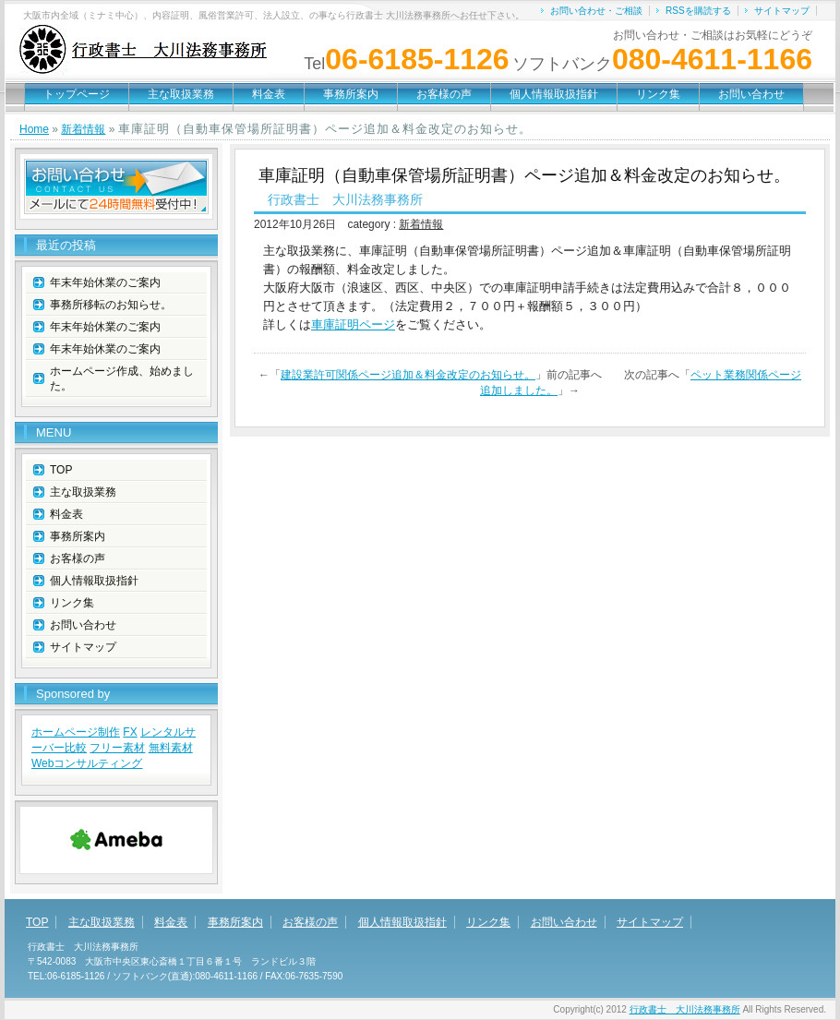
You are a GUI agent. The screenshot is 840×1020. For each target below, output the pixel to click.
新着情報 (83, 129)
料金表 (268, 94)
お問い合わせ (751, 94)
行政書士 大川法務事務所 (685, 1009)
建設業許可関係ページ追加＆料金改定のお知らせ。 (408, 374)
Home (34, 129)
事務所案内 (350, 94)
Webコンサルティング (86, 763)
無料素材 (171, 747)
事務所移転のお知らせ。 (111, 304)
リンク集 (658, 94)
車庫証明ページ (353, 324)
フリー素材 (117, 747)
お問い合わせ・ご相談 (596, 11)
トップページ (76, 94)
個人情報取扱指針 (554, 94)
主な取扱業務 (181, 94)
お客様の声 (444, 94)
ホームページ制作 (75, 732)
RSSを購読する (698, 11)
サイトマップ (782, 11)
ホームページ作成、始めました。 (122, 378)
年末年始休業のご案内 (105, 282)
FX (130, 732)
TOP (61, 469)
